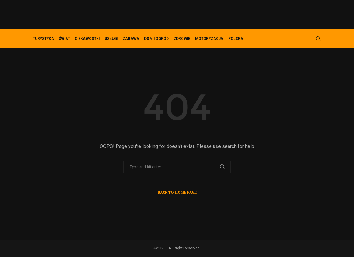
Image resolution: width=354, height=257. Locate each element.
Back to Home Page (177, 192)
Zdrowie (182, 38)
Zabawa (131, 38)
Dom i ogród (156, 38)
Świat (64, 38)
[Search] (318, 38)
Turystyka (43, 38)
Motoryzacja (209, 38)
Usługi (111, 38)
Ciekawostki (87, 38)
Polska (235, 38)
